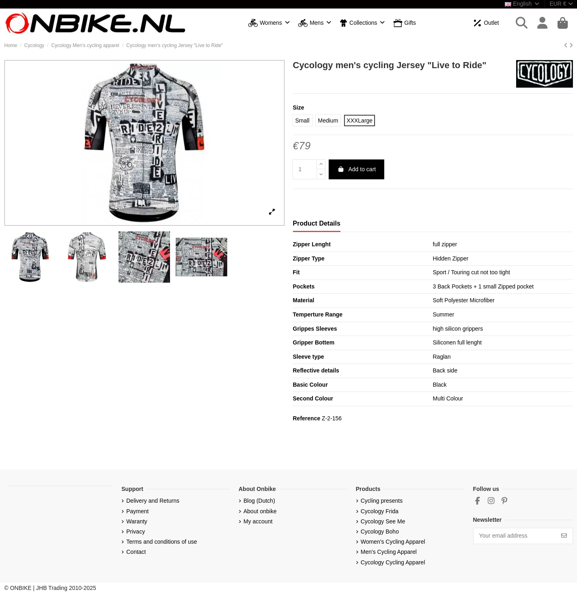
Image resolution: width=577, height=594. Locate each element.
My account (258, 521)
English (522, 3)
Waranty (136, 521)
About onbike (260, 511)
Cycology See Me (383, 521)
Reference (307, 418)
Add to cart (356, 169)
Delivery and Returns (152, 500)
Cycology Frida (379, 511)
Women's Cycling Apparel (393, 541)
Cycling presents (382, 500)
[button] (269, 23)
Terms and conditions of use (161, 541)
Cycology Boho (380, 531)
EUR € (561, 3)
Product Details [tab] (316, 223)
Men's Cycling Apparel (389, 552)
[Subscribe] (564, 536)
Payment (137, 511)
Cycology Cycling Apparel (393, 562)
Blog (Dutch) (259, 500)
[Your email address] (515, 536)
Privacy (135, 531)
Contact (136, 552)
